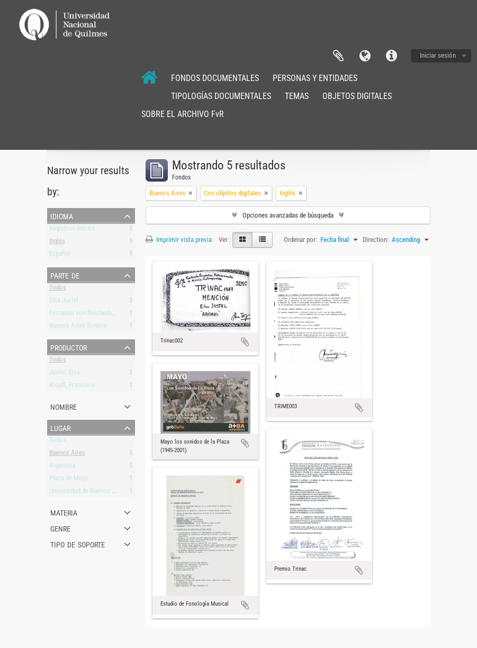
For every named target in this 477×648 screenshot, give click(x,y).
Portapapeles (338, 56)
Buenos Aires (67, 454)
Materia (63, 512)
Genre (60, 527)
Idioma (365, 56)
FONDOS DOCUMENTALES (215, 78)
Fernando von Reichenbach (85, 315)
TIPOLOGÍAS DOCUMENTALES (221, 96)
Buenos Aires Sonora (77, 327)
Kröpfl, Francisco (72, 387)
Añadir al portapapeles (245, 342)
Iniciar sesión (438, 55)
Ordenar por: (300, 240)
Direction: (376, 240)
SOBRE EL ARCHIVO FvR (182, 114)
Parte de (64, 274)
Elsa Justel (63, 302)
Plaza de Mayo (68, 480)
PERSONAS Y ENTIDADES (315, 78)
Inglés (57, 243)
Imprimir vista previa (179, 240)
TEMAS (297, 96)
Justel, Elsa (64, 374)
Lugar (60, 427)
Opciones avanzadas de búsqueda (288, 215)
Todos (57, 289)
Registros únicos (72, 230)
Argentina (62, 467)
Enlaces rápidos (391, 56)
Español (59, 255)
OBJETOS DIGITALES (357, 96)
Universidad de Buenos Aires (87, 493)
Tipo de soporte (77, 543)
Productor (68, 346)
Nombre (63, 406)
